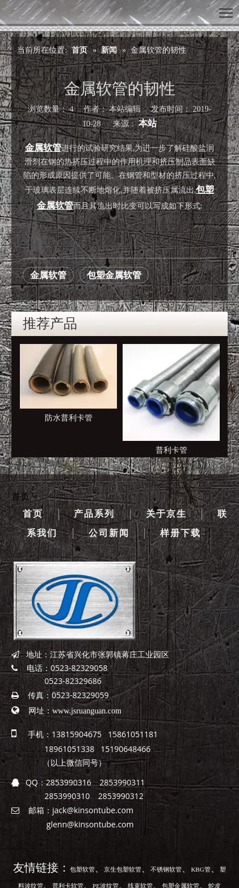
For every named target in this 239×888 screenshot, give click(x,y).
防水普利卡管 (69, 418)
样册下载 (180, 533)
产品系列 (94, 514)
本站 (148, 123)
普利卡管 (171, 450)
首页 (33, 514)
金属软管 (48, 275)
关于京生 (166, 514)
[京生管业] (74, 601)
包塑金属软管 (114, 275)
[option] (68, 384)
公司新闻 (109, 533)
